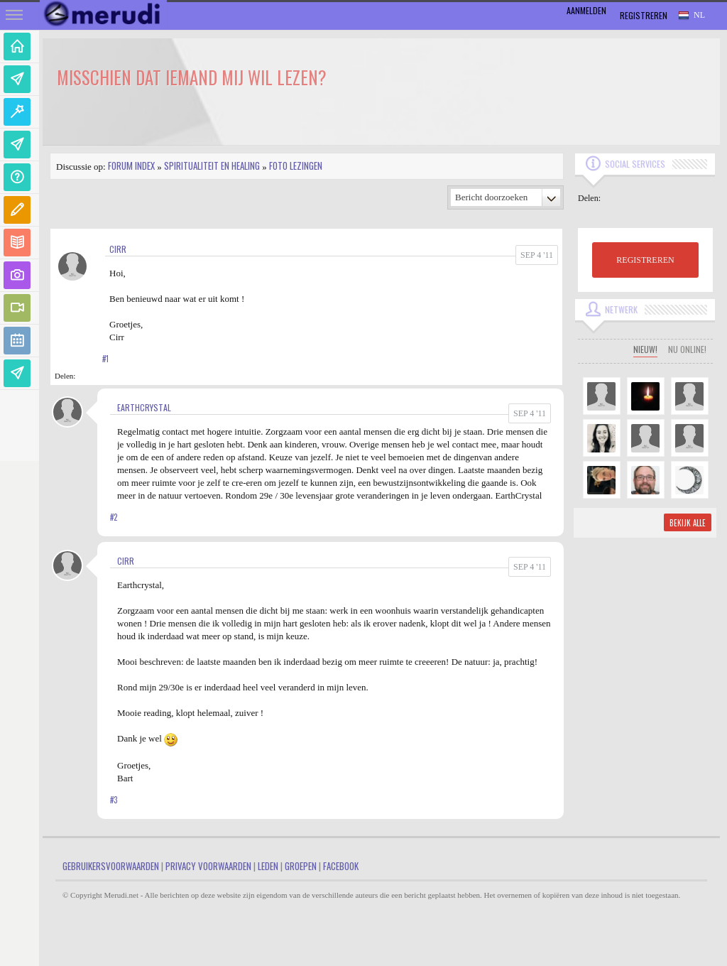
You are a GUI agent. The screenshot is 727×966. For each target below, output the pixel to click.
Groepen (301, 866)
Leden (268, 866)
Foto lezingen (295, 165)
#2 (113, 517)
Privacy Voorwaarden (208, 866)
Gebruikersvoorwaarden (110, 866)
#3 (113, 799)
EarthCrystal (144, 407)
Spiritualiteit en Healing (212, 165)
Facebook (341, 866)
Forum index (131, 165)
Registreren (643, 15)
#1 (105, 358)
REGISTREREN (645, 260)
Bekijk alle (687, 522)
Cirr (117, 249)
